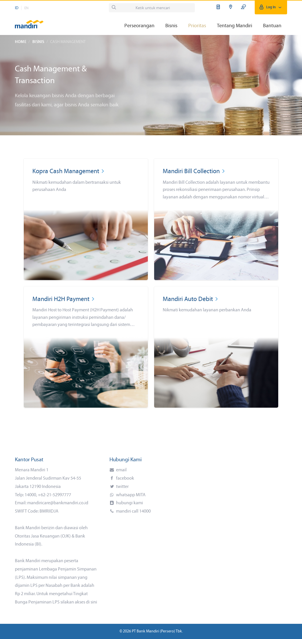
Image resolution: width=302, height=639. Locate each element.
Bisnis (38, 42)
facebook (124, 478)
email (121, 470)
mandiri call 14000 (133, 511)
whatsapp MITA (130, 495)
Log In (271, 7)
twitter (122, 486)
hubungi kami (129, 503)
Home (20, 42)
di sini (91, 602)
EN (26, 8)
